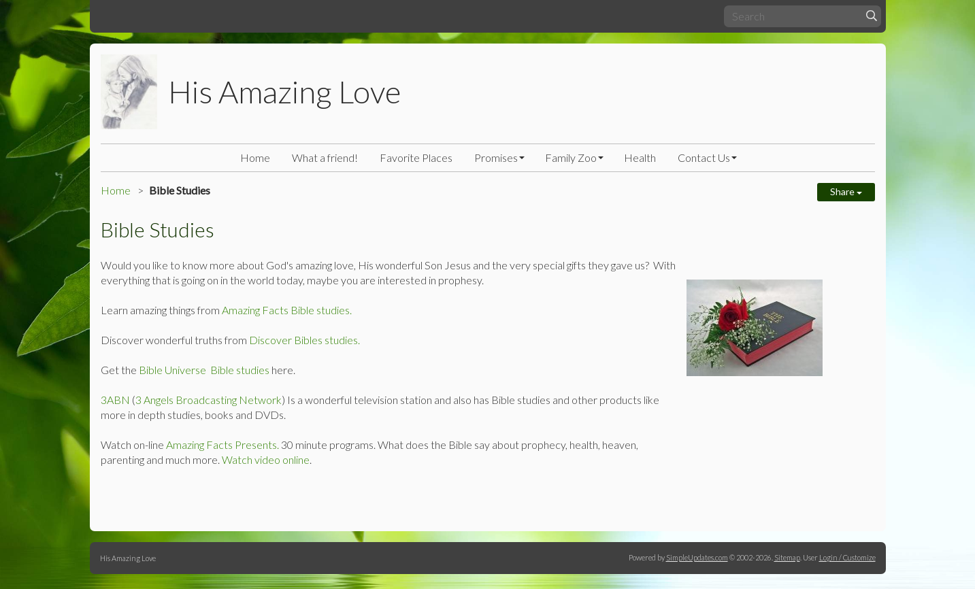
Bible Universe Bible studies (204, 369)
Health (640, 157)
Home (255, 157)
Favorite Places (416, 157)
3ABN (115, 399)
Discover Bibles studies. (303, 339)
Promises (496, 157)
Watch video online (266, 459)
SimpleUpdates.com (697, 557)
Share (846, 191)
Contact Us (704, 157)
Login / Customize (847, 557)
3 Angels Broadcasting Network (208, 399)
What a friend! (325, 157)
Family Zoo (571, 157)
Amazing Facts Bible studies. (287, 309)
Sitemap (787, 557)
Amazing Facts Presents (221, 444)
